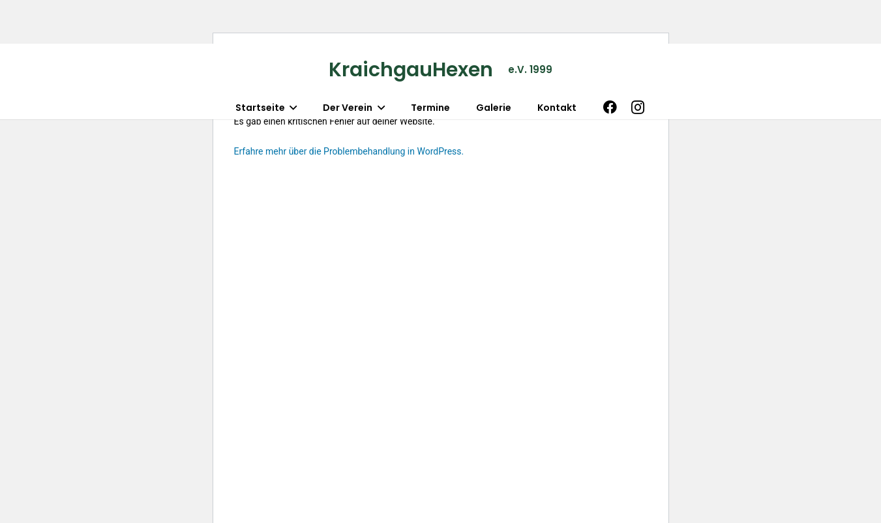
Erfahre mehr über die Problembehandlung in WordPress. (349, 151)
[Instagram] (637, 107)
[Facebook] (610, 107)
